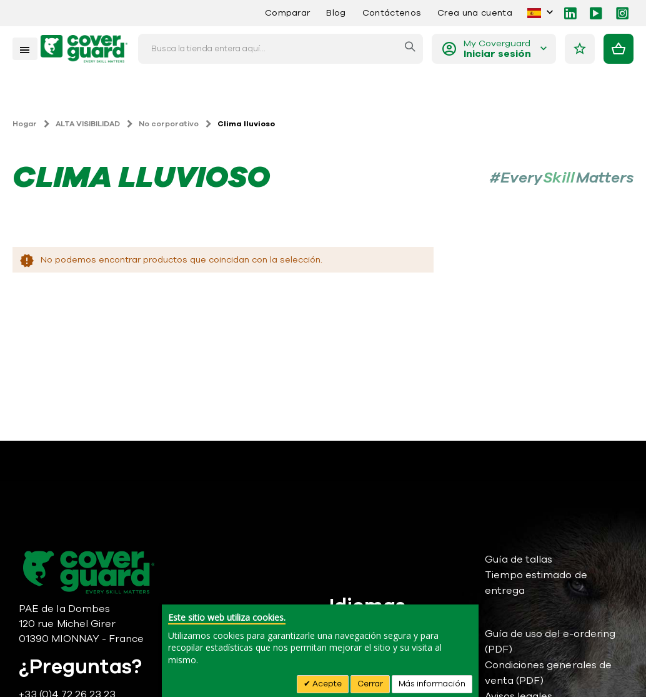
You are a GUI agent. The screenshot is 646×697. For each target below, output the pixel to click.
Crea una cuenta (474, 13)
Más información (432, 683)
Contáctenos (391, 13)
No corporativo (169, 124)
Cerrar (370, 683)
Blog (335, 13)
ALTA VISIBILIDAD (88, 124)
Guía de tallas (519, 559)
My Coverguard (497, 49)
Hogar (24, 124)
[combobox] (280, 49)
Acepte (326, 683)
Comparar (288, 13)
